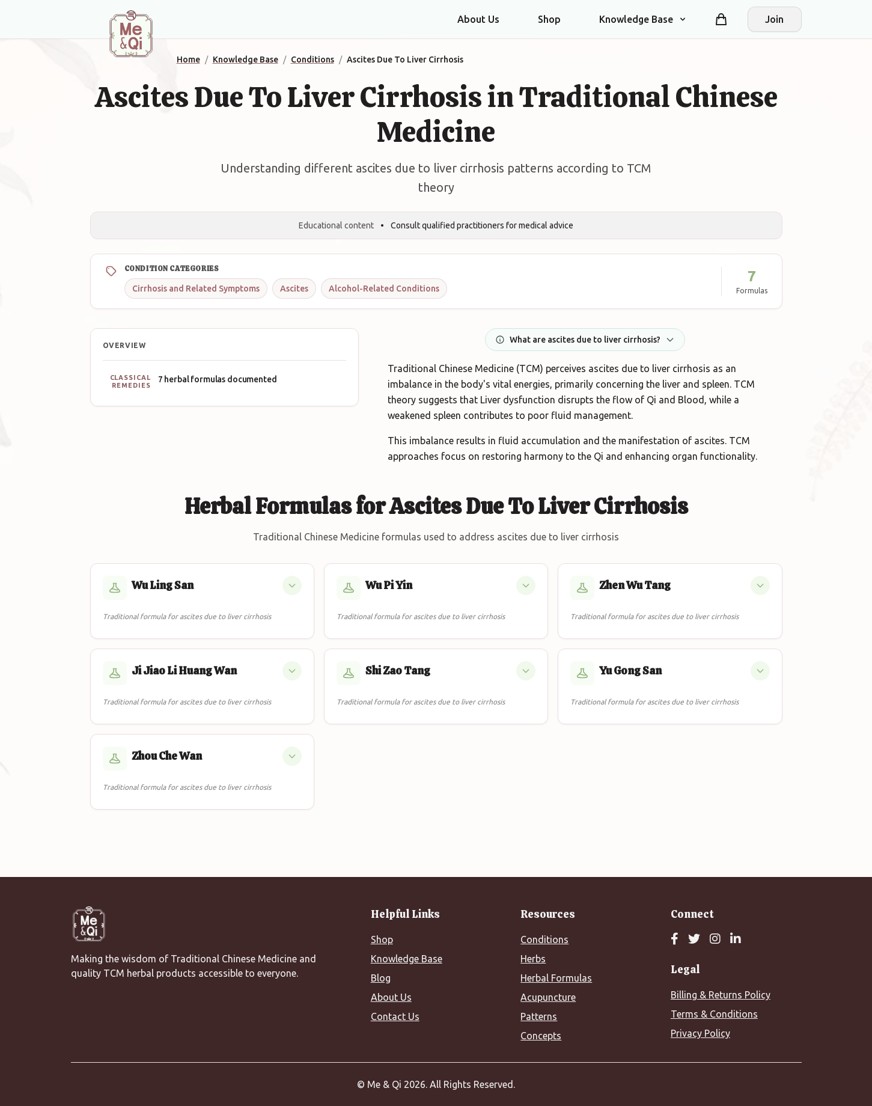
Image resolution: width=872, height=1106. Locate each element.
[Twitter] (694, 939)
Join (774, 19)
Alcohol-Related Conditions (384, 288)
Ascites (294, 288)
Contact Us (395, 1016)
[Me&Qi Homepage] (131, 34)
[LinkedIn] (735, 939)
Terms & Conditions (714, 1014)
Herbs (533, 958)
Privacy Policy (700, 1033)
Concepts (540, 1035)
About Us (478, 19)
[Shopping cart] (721, 19)
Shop (549, 19)
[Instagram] (715, 939)
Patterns (538, 1016)
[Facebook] (674, 939)
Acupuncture (548, 997)
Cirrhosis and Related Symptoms (196, 288)
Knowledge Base (406, 958)
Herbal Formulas (556, 978)
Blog (381, 978)
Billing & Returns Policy (720, 994)
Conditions (544, 939)
